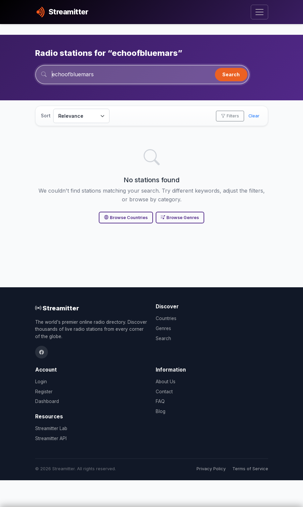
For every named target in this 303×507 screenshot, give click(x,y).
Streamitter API (51, 438)
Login (41, 381)
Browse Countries (126, 217)
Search (231, 74)
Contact (164, 391)
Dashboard (47, 401)
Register (44, 391)
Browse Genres (180, 217)
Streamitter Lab (51, 428)
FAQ (160, 401)
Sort (46, 115)
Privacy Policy (211, 468)
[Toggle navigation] (259, 12)
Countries (166, 318)
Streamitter (57, 308)
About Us (165, 381)
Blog (160, 411)
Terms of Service (250, 468)
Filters (230, 116)
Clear (253, 115)
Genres (163, 328)
